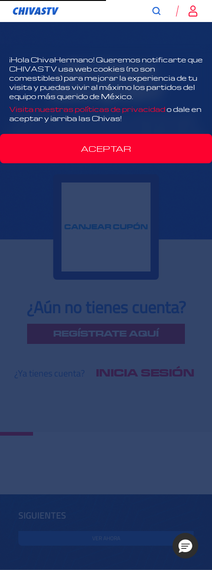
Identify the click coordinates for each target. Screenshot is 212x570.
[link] (35, 11)
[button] (185, 546)
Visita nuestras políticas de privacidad (87, 109)
